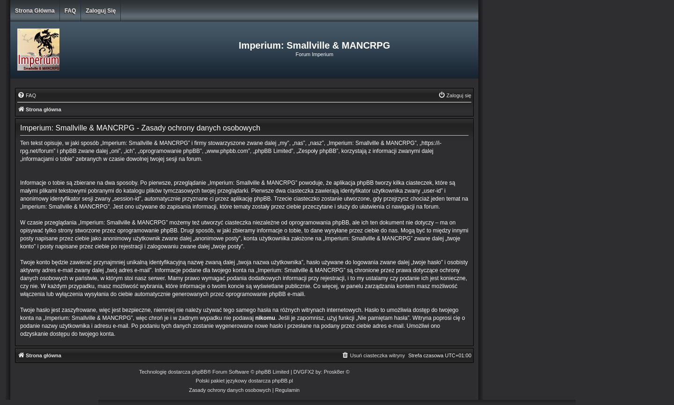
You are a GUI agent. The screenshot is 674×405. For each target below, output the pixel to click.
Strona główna (35, 10)
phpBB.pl (282, 380)
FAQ (70, 10)
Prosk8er (334, 372)
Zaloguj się (101, 10)
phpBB (199, 372)
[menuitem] (26, 95)
